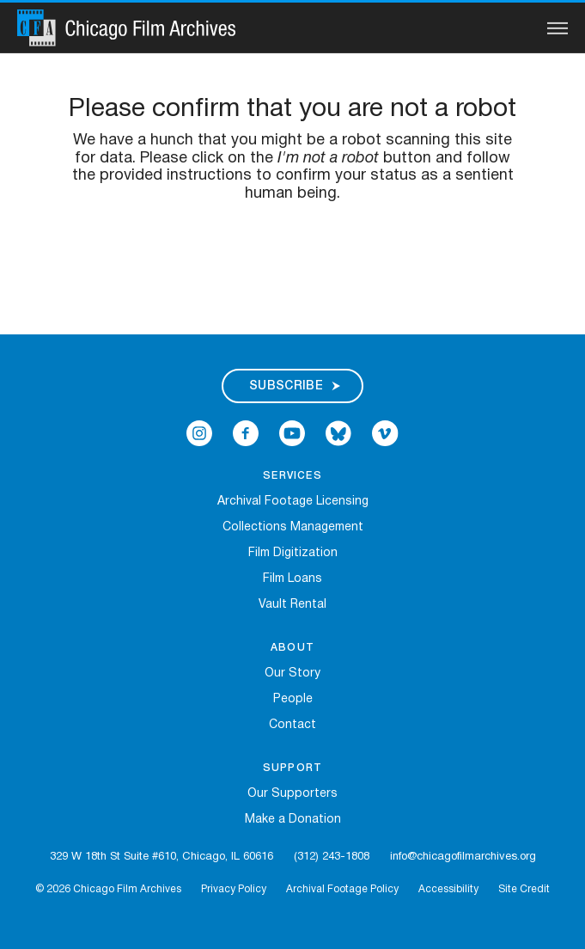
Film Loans (292, 579)
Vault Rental (292, 604)
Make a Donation (293, 819)
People (293, 699)
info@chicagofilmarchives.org (463, 857)
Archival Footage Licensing (293, 501)
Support (292, 768)
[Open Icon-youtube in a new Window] (292, 432)
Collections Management (292, 527)
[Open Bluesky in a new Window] (338, 432)
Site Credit (524, 889)
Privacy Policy (233, 889)
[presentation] (293, 257)
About (292, 647)
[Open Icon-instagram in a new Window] (199, 432)
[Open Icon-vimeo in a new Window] (385, 432)
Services (292, 476)
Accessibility (448, 889)
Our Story (292, 673)
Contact (292, 725)
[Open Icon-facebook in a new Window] (246, 432)
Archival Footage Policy (342, 889)
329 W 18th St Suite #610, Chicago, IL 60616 (161, 857)
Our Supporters (292, 793)
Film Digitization (293, 553)
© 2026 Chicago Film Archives (108, 889)
